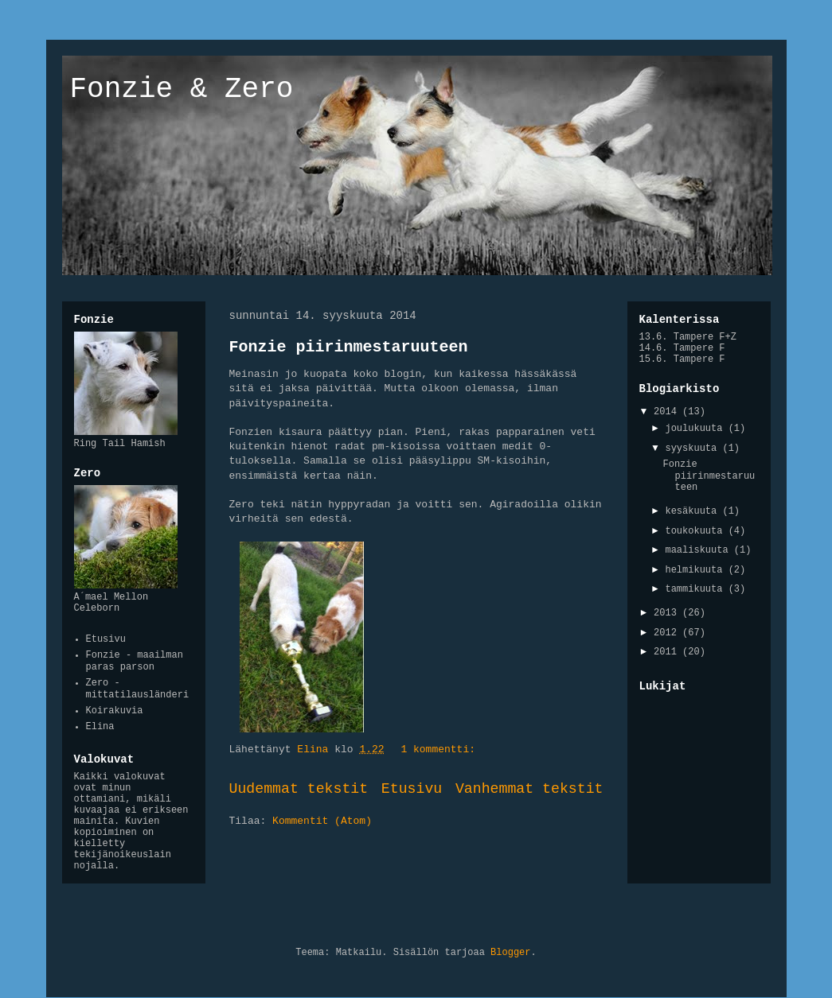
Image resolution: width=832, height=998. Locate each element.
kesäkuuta (693, 511)
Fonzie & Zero (182, 89)
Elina (100, 726)
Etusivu (411, 789)
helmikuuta (696, 570)
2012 (668, 633)
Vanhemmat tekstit (529, 789)
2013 (668, 613)
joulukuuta (696, 428)
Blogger (510, 952)
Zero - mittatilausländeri (137, 689)
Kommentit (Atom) (322, 821)
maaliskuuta (699, 550)
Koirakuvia (114, 710)
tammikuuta (696, 589)
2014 (668, 411)
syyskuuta (693, 448)
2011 (668, 652)
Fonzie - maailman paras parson (134, 661)
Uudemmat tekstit (299, 789)
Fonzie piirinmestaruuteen (348, 347)
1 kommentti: (440, 749)
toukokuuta (696, 531)
